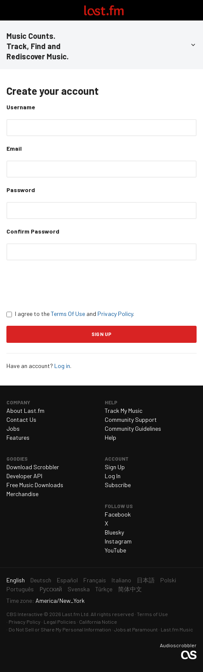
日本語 (146, 580)
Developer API (24, 475)
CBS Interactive (24, 614)
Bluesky (114, 532)
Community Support (131, 419)
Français (94, 580)
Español (67, 580)
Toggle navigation (10, 10)
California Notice (98, 622)
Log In (113, 475)
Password (20, 189)
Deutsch (40, 580)
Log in (62, 365)
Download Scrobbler (32, 466)
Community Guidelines (133, 428)
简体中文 (130, 589)
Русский (50, 589)
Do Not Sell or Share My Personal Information (60, 629)
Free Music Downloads (34, 484)
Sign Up (115, 466)
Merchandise (22, 493)
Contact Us (21, 419)
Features (17, 437)
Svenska (79, 589)
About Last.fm (25, 410)
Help (110, 437)
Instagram (118, 541)
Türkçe (103, 589)
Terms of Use (152, 614)
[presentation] (71, 284)
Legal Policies (60, 622)
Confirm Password (32, 231)
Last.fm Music (177, 629)
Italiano (121, 580)
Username (20, 107)
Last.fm (104, 10)
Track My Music (123, 410)
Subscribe (118, 484)
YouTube (115, 550)
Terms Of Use (68, 313)
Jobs (13, 428)
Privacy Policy (115, 313)
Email (14, 148)
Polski (168, 580)
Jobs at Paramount (136, 629)
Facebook (118, 514)
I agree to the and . (70, 313)
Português (20, 589)
